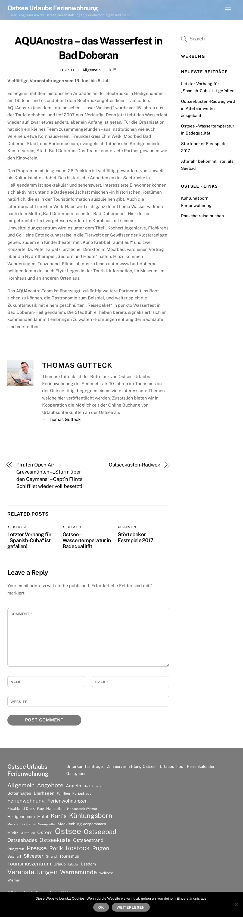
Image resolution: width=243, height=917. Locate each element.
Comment (21, 614)
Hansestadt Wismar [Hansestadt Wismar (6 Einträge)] (82, 809)
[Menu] (227, 7)
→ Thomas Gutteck (61, 419)
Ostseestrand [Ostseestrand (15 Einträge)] (88, 840)
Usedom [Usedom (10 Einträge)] (88, 864)
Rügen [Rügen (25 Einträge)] (100, 848)
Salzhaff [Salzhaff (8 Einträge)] (14, 856)
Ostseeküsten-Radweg (134, 465)
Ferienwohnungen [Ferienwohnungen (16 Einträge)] (67, 801)
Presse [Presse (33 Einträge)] (37, 848)
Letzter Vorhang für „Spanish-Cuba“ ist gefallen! (29, 540)
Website (19, 702)
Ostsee (68, 70)
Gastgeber (76, 773)
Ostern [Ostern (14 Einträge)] (44, 832)
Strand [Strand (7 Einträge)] (51, 856)
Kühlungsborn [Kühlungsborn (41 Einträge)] (90, 815)
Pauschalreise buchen (202, 215)
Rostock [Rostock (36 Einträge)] (78, 847)
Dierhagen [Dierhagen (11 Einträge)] (44, 793)
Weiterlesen (131, 907)
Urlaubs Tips (171, 766)
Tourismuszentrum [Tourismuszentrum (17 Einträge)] (29, 864)
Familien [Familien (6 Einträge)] (63, 793)
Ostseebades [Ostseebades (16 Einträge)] (22, 840)
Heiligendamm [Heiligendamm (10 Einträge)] (21, 816)
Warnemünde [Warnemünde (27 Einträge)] (78, 872)
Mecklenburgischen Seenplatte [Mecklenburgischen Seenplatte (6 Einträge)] (31, 824)
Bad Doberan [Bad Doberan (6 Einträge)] (94, 786)
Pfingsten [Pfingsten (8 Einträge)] (15, 849)
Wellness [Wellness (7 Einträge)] (106, 873)
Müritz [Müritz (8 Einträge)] (12, 832)
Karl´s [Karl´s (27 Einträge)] (59, 815)
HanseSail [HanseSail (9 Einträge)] (55, 808)
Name (17, 682)
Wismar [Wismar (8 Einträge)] (13, 880)
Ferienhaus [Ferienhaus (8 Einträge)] (81, 793)
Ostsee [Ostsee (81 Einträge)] (68, 831)
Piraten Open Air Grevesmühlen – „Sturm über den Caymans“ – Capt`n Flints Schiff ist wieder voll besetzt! (49, 475)
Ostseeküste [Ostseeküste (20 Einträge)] (55, 840)
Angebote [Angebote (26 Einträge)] (50, 785)
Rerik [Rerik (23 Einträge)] (56, 848)
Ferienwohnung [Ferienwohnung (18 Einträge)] (26, 801)
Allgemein (91, 70)
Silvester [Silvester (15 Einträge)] (33, 856)
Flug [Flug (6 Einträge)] (40, 809)
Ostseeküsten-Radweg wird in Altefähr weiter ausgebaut (208, 108)
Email (102, 682)
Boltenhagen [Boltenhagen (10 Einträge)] (19, 793)
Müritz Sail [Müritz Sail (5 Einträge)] (27, 833)
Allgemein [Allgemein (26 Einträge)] (21, 785)
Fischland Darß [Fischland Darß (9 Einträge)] (21, 808)
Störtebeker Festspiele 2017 (135, 537)
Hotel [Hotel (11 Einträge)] (42, 816)
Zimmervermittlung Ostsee (131, 766)
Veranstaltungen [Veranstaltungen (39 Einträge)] (32, 871)
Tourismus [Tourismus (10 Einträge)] (69, 856)
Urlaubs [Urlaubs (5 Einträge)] (73, 864)
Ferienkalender (201, 766)
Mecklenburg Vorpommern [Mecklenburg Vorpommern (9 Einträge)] (82, 824)
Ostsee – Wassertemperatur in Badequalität (87, 540)
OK (101, 907)
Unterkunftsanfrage (84, 766)
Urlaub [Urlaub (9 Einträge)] (60, 864)
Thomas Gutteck (77, 365)
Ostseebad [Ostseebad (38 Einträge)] (100, 831)
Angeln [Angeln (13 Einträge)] (73, 785)
